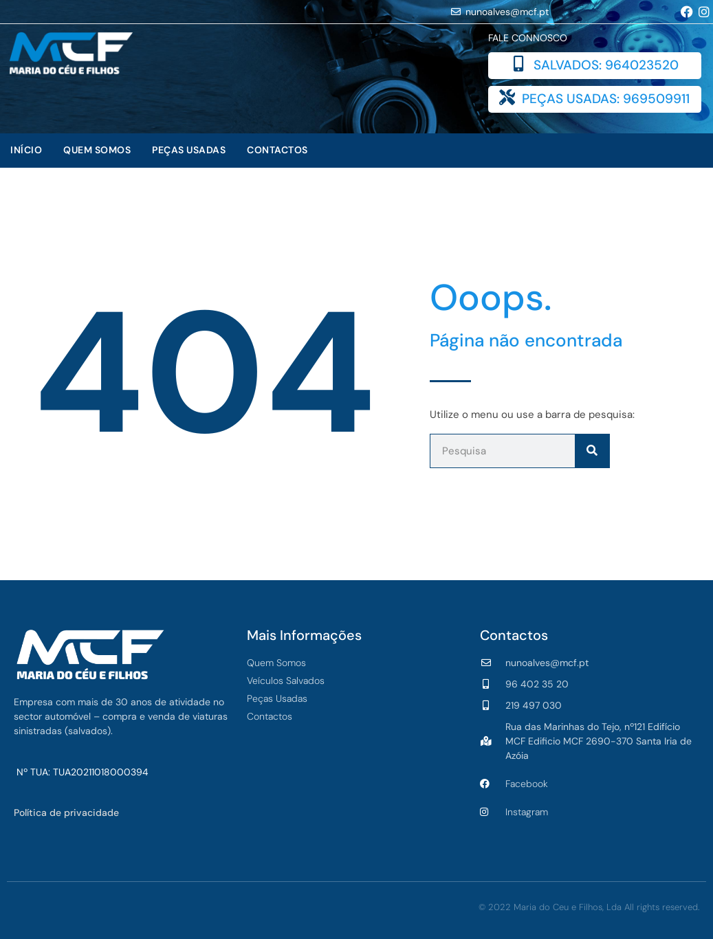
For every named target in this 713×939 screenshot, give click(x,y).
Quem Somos (97, 150)
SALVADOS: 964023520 (606, 65)
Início (26, 150)
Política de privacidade (66, 812)
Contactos (277, 150)
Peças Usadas (189, 150)
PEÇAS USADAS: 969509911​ (606, 98)
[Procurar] (592, 450)
